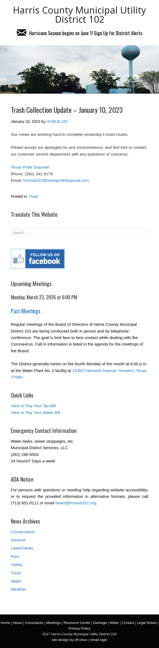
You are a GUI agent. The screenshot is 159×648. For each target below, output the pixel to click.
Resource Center (76, 623)
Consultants (34, 623)
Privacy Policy (80, 628)
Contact (128, 623)
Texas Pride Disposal (30, 167)
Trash (33, 196)
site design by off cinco (69, 640)
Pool (15, 556)
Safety (17, 564)
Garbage (100, 623)
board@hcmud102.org (75, 503)
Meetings (53, 623)
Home (5, 623)
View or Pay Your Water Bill (35, 412)
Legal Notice (146, 623)
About (17, 623)
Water (16, 581)
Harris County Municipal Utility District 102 (79, 14)
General (18, 540)
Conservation (23, 531)
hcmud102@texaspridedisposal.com (56, 180)
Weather (18, 589)
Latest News (22, 548)
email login (98, 640)
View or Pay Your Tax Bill (33, 405)
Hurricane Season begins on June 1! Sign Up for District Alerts (79, 33)
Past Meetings (25, 311)
